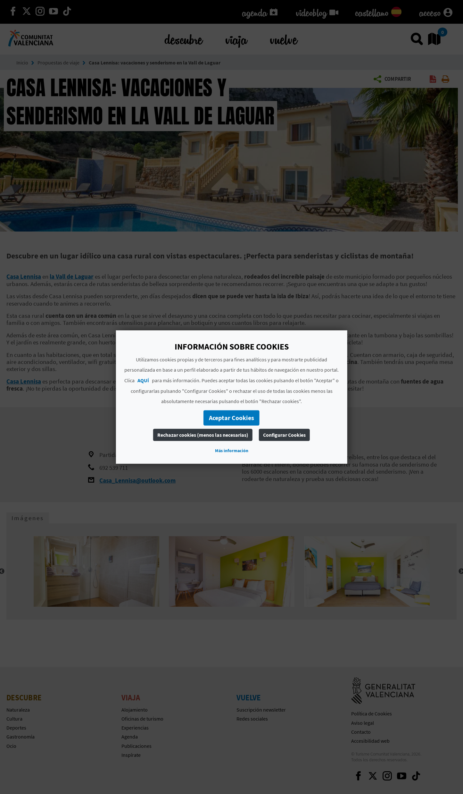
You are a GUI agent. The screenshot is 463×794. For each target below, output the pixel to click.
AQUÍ (143, 380)
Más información (231, 450)
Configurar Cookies (284, 435)
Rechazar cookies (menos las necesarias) (202, 435)
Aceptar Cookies (231, 418)
